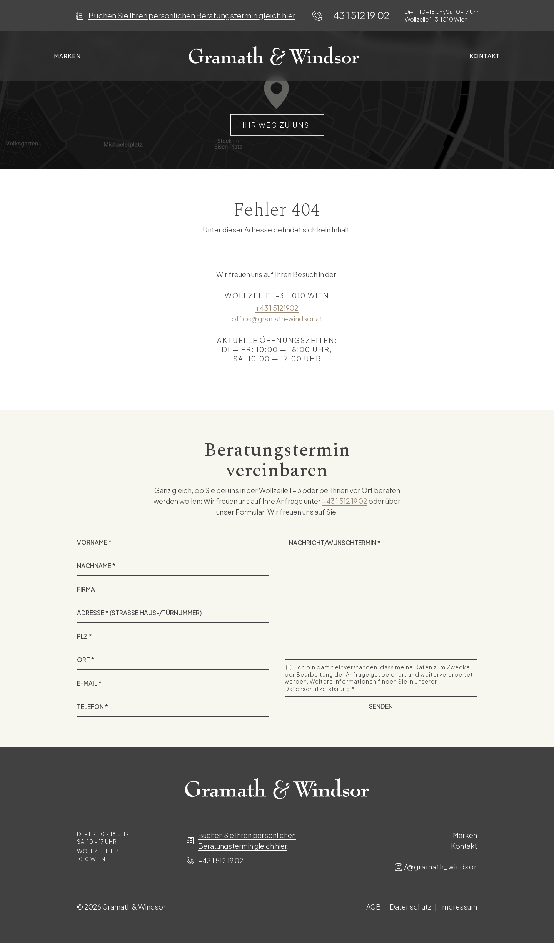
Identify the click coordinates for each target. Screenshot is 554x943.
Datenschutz (410, 906)
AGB (373, 906)
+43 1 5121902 (277, 307)
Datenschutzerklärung (317, 688)
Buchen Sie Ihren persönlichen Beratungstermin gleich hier (191, 15)
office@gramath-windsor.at (277, 318)
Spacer (274, 55)
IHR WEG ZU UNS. (277, 124)
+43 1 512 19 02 (358, 15)
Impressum (458, 906)
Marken (67, 55)
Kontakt (484, 55)
